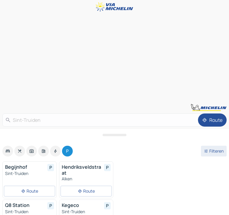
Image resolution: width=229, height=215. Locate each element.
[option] (7, 151)
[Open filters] (214, 151)
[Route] (212, 120)
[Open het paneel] (114, 135)
